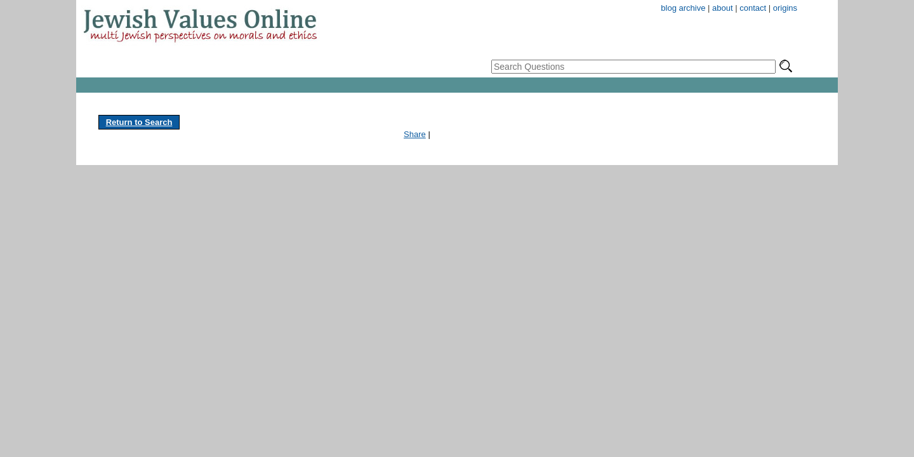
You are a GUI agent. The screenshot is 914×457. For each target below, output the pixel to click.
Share (415, 134)
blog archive (683, 8)
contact (752, 8)
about (722, 8)
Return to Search (139, 122)
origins (785, 8)
